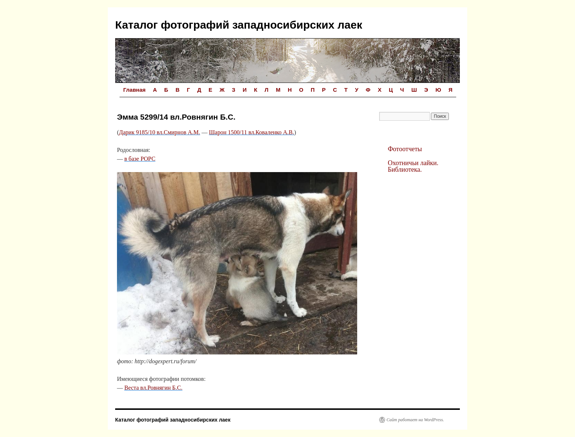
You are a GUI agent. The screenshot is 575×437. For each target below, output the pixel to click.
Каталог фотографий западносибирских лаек (238, 25)
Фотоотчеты (405, 149)
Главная (134, 90)
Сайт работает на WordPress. (415, 419)
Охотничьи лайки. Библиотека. (413, 166)
